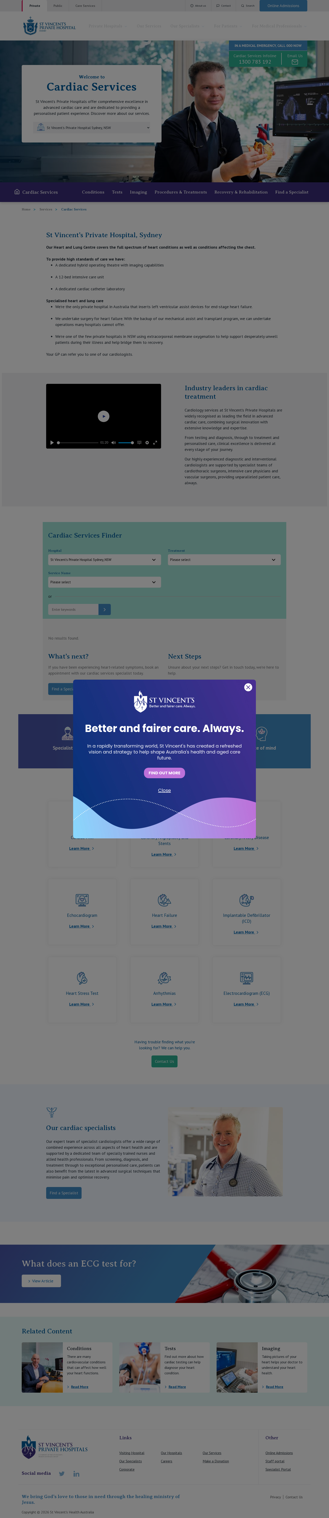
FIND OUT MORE (164, 773)
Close (164, 790)
